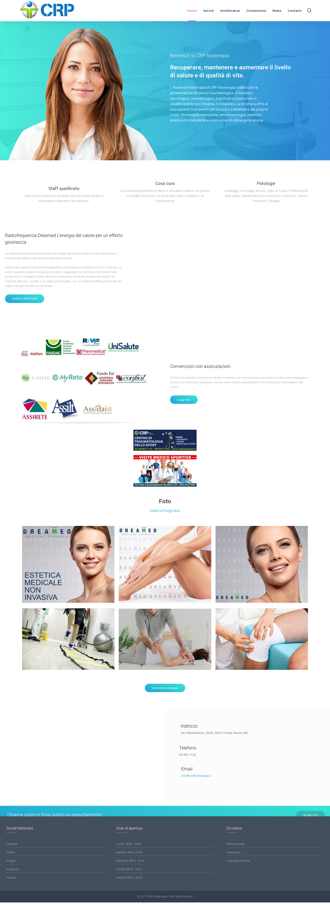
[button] (309, 10)
